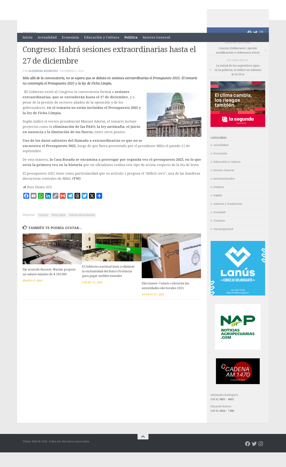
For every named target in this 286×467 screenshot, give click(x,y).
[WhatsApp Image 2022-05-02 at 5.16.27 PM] (238, 397)
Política (131, 37)
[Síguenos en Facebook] (249, 47)
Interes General (156, 37)
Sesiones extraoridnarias (82, 229)
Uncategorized (223, 243)
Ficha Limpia (58, 229)
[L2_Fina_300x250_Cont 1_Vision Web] (237, 140)
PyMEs (218, 210)
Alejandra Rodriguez (43, 85)
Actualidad (47, 37)
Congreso (43, 229)
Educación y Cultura (101, 37)
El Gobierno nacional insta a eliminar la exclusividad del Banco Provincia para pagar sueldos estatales (109, 285)
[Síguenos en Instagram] (261, 47)
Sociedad (219, 226)
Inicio (27, 37)
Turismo (219, 235)
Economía (70, 37)
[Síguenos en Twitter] (255, 47)
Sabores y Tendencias (228, 218)
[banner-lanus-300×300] (237, 309)
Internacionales (224, 193)
